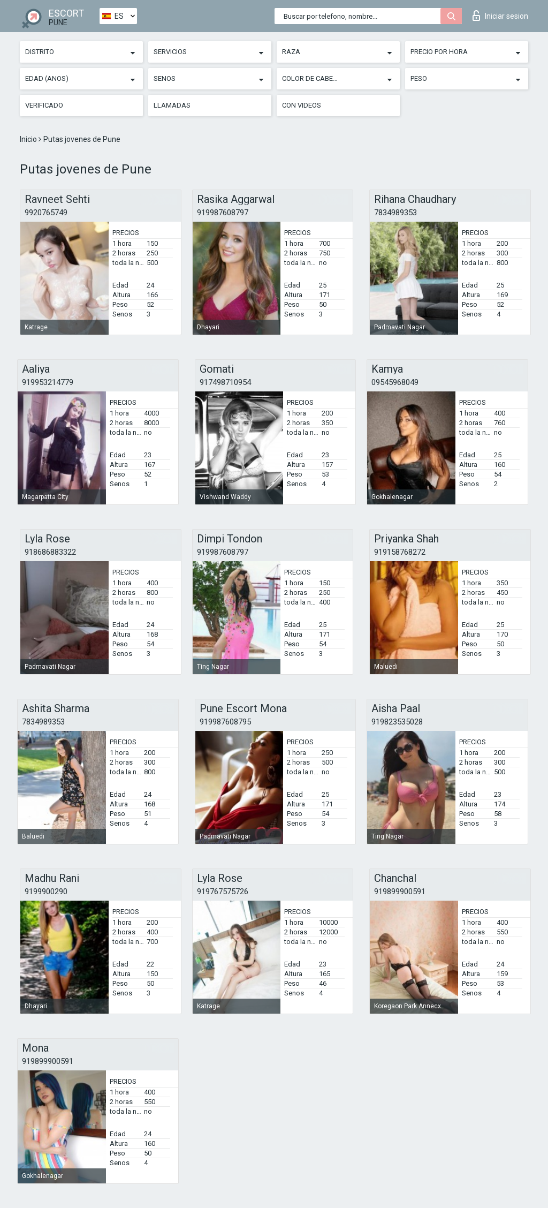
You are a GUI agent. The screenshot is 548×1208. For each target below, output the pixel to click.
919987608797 (222, 212)
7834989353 (395, 212)
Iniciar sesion (500, 15)
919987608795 (225, 722)
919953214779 (47, 382)
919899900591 (399, 891)
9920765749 (46, 212)
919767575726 (222, 891)
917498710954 (225, 382)
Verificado (44, 105)
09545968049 (394, 382)
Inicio (29, 139)
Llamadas (172, 105)
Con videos (301, 105)
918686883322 (50, 552)
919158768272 (399, 552)
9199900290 (46, 891)
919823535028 (397, 722)
